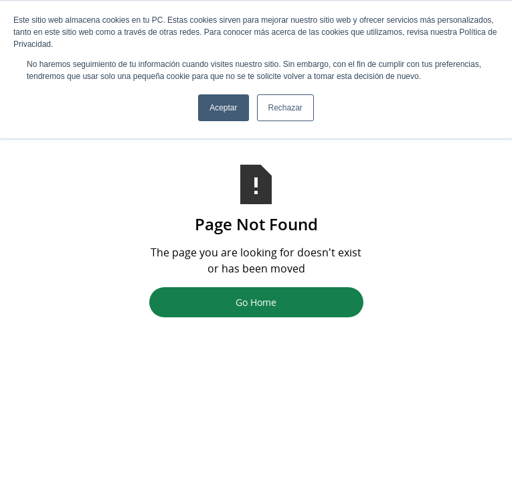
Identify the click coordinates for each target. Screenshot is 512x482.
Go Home (256, 302)
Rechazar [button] (285, 107)
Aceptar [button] (223, 107)
